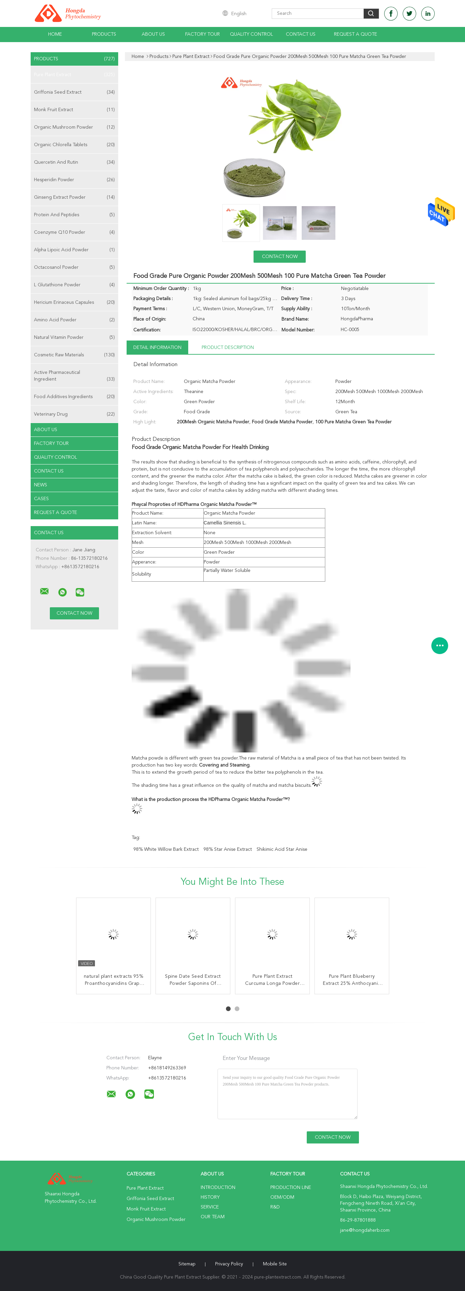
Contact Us (300, 34)
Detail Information (157, 347)
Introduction (218, 1187)
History (210, 1197)
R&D (275, 1207)
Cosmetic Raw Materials (74, 355)
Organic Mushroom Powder (74, 127)
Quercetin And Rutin (74, 162)
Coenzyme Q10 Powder (74, 232)
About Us (153, 34)
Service (210, 1207)
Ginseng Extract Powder (74, 197)
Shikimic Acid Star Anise (282, 849)
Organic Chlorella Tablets (74, 144)
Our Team (213, 1217)
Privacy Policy (229, 1264)
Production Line (290, 1187)
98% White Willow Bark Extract (166, 849)
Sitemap (186, 1264)
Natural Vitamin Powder (74, 337)
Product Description (228, 347)
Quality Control (251, 34)
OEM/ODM (282, 1197)
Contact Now (280, 256)
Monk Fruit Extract (74, 109)
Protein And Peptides (74, 215)
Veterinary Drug (74, 414)
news (40, 485)
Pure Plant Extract (74, 74)
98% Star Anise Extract (227, 849)
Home (55, 34)
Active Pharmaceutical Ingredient (74, 376)
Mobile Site (275, 1264)
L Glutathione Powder (74, 285)
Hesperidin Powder (74, 179)
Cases (41, 498)
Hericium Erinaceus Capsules (74, 302)
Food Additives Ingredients (74, 396)
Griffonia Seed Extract (74, 92)
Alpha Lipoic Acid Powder (74, 250)
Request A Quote (355, 34)
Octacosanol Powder (74, 267)
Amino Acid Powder (74, 320)
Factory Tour (202, 34)
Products (104, 34)
